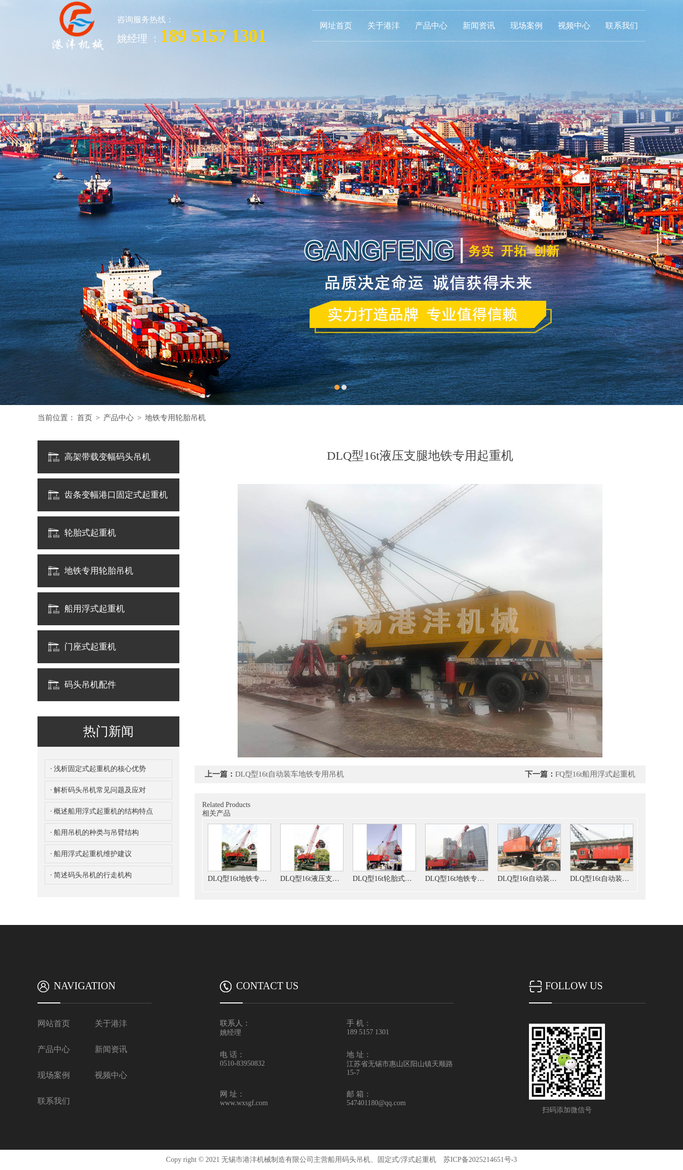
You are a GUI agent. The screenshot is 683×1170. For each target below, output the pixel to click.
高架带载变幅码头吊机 (107, 457)
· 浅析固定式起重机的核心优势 (98, 769)
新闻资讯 (479, 25)
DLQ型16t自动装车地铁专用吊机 (289, 774)
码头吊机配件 (90, 685)
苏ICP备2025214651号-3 (480, 1159)
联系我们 (621, 25)
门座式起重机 (90, 647)
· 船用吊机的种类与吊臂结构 (94, 832)
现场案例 (526, 25)
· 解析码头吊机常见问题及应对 (98, 790)
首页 (84, 418)
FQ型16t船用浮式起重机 (595, 774)
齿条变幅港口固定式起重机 (116, 495)
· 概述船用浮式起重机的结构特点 (101, 811)
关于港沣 (383, 25)
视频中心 (574, 25)
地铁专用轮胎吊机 (175, 418)
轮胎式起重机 (90, 533)
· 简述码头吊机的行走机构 (91, 875)
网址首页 (336, 25)
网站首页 (53, 1023)
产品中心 (431, 25)
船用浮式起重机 (94, 609)
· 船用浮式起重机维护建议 (91, 854)
